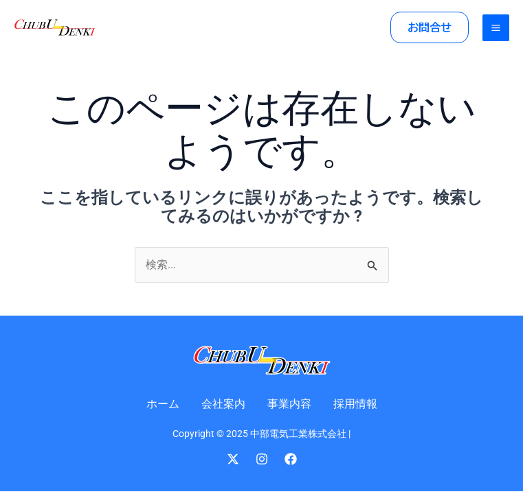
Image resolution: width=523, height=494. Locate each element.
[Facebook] (291, 459)
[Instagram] (262, 459)
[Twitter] (233, 459)
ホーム (162, 403)
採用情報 (355, 403)
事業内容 (289, 403)
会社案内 (223, 403)
